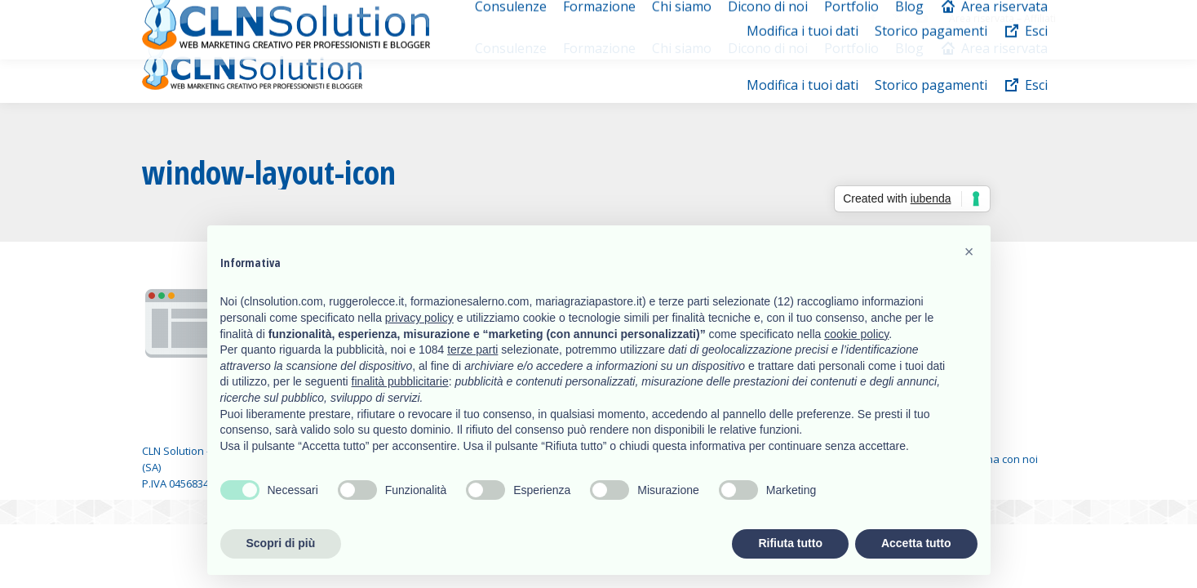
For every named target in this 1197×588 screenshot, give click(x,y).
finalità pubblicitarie (400, 381)
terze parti (472, 349)
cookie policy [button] (856, 334)
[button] (969, 251)
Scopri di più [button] (281, 543)
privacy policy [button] (419, 317)
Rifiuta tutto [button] (790, 543)
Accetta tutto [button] (916, 543)
